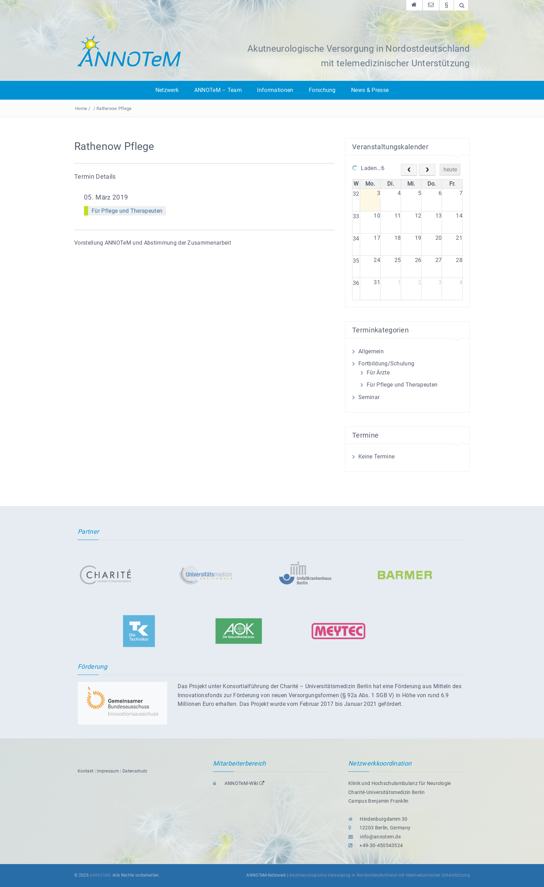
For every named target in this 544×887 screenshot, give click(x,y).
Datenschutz (134, 771)
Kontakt (85, 771)
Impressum (108, 771)
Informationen (275, 90)
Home (81, 108)
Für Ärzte (378, 372)
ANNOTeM (100, 875)
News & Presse (370, 90)
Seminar (369, 397)
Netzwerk (167, 90)
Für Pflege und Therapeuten (127, 211)
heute (450, 169)
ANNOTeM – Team (218, 90)
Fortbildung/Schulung (386, 363)
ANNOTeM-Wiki (238, 783)
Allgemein (371, 351)
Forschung (322, 90)
